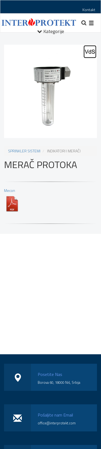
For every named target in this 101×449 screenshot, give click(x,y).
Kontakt (88, 9)
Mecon (12, 200)
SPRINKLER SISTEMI (24, 151)
